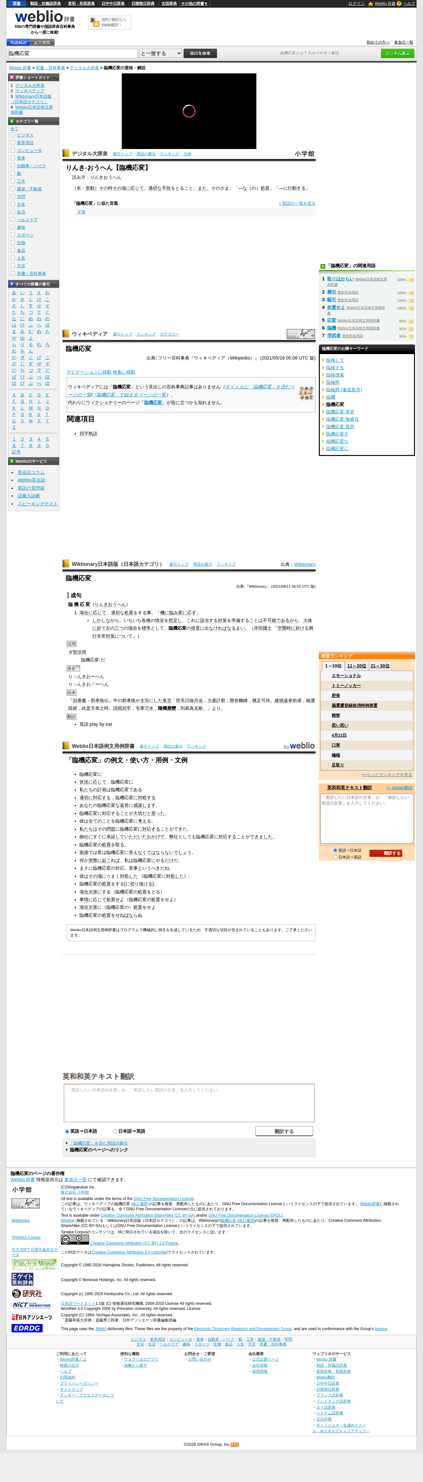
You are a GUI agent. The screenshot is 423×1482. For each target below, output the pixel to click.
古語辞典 (169, 3)
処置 (265, 188)
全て (14, 129)
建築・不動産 (29, 188)
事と (137, 868)
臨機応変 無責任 (342, 419)
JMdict (100, 1329)
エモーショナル (346, 675)
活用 (81, 652)
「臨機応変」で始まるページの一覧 (129, 394)
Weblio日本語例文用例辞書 (103, 746)
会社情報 (260, 1365)
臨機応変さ (337, 433)
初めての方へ (378, 42)
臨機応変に (337, 448)
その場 (119, 188)
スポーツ (25, 235)
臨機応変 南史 (340, 411)
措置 (195, 628)
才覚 (81, 212)
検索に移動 (124, 372)
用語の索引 (146, 154)
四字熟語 (88, 433)
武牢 (126, 708)
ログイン (356, 3)
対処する (147, 797)
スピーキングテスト (38, 503)
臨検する (335, 367)
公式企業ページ (265, 1359)
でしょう (183, 852)
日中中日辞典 (113, 3)
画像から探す (135, 1365)
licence (381, 1329)
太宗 (144, 700)
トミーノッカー (346, 685)
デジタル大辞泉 (84, 67)
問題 (110, 829)
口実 (336, 745)
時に (290, 628)
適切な (155, 188)
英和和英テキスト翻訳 (98, 1076)
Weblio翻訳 (325, 1377)
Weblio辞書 (370, 1204)
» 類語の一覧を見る (297, 203)
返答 (124, 805)
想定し (175, 620)
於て (101, 628)
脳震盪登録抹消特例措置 (354, 705)
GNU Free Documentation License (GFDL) (246, 1215)
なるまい (236, 628)
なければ (218, 628)
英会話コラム (31, 472)
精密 (336, 715)
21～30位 (379, 665)
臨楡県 (333, 382)
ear (108, 724)
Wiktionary (305, 564)
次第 (92, 891)
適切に (86, 797)
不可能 (269, 620)
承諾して (115, 836)
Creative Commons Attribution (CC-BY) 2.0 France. (134, 1243)
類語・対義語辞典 (45, 3)
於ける (302, 628)
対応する (102, 797)
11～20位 (356, 665)
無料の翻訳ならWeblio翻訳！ (114, 22)
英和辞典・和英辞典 (333, 1371)
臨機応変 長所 (340, 426)
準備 (235, 620)
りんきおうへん (110, 604)
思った (158, 813)
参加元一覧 (403, 42)
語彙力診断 (29, 495)
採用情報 (260, 1371)
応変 (331, 320)
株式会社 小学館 (75, 1192)
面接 (83, 852)
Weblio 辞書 (385, 3)
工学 (21, 181)
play (94, 724)
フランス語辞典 (329, 1395)
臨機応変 (153, 402)
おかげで (156, 836)
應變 (171, 708)
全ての (95, 821)
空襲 (282, 628)
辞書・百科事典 (50, 67)
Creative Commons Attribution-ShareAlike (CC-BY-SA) (148, 1215)
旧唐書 (79, 700)
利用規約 (67, 1377)
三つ (119, 628)
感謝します (144, 805)
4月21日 (339, 735)
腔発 (336, 695)
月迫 (198, 700)
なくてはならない (156, 852)
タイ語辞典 (326, 1407)
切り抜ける (141, 883)
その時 (105, 188)
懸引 (331, 291)
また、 (204, 188)
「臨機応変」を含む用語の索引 (99, 1143)
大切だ (140, 813)
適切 (115, 612)
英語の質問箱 (31, 488)
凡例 (187, 154)
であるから (287, 620)
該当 (204, 620)
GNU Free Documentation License (164, 1198)
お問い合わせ (199, 1359)
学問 (21, 196)
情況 (159, 620)
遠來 (288, 700)
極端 (336, 755)
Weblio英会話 (31, 480)
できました (261, 836)
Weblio (67, 1220)
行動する (297, 188)
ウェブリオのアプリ (141, 1359)
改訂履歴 (246, 1220)
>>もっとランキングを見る (387, 774)
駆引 (331, 299)
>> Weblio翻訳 (399, 787)
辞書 (17, 3)
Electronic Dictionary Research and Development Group (243, 1329)
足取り (338, 765)
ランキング (169, 154)
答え (133, 852)
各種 (146, 620)
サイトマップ (71, 1389)
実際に (95, 860)
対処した (129, 876)
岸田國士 (263, 628)
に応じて (135, 188)
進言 (166, 700)
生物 (21, 242)
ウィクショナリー (104, 402)
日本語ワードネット (78, 1303)
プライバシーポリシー (79, 1383)
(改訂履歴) (140, 1204)
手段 (166, 188)
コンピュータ (29, 150)
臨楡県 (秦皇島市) (344, 389)
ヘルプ (409, 3)
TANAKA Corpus (26, 1237)
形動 (90, 188)
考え (142, 821)
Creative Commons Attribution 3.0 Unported (130, 1252)
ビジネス (25, 135)
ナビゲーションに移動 (89, 372)
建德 (279, 700)
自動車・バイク (31, 165)
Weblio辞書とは (73, 1359)
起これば (111, 860)
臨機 (331, 327)
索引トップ (122, 154)
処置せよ (115, 899)
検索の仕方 (69, 1365)
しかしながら (105, 620)
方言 (21, 265)
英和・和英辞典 (81, 3)
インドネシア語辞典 (333, 1401)
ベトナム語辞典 (329, 1413)
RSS (235, 1444)
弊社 (173, 836)
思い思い (340, 725)
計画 (101, 789)
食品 (21, 250)
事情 (83, 899)
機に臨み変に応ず (178, 612)
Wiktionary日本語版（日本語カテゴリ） (118, 564)
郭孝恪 (97, 700)
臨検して (335, 360)
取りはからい (340, 278)
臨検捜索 (335, 374)
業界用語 (25, 142)
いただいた (135, 836)
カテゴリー (169, 334)
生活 (21, 212)
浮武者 (334, 335)
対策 (222, 620)
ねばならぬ (131, 915)
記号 (16, 452)
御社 (83, 836)
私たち (86, 789)
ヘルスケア (27, 219)
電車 (21, 158)
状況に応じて (92, 781)
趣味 (21, 227)
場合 (83, 612)
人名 (21, 258)
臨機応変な (337, 441)
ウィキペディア (90, 334)
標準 (146, 628)
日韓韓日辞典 (142, 3)
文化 (21, 204)
